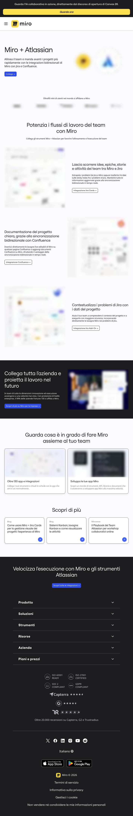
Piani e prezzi (66, 659)
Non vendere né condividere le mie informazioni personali (66, 805)
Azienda (66, 647)
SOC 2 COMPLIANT (58, 686)
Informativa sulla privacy (66, 790)
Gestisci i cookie (66, 797)
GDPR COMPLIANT (81, 686)
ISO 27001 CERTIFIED (80, 677)
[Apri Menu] (6, 24)
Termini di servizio (66, 782)
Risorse (66, 636)
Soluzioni (66, 614)
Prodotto (66, 602)
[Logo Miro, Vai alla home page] (21, 23)
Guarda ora (66, 12)
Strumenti (66, 625)
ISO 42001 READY (57, 677)
